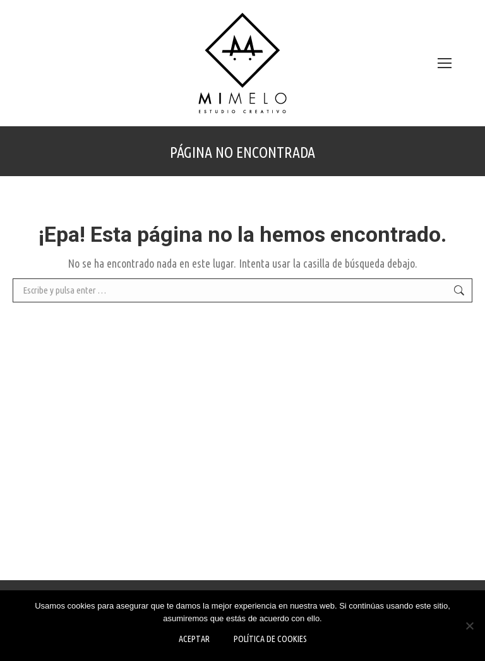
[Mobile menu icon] (444, 63)
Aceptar (194, 639)
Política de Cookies (270, 639)
